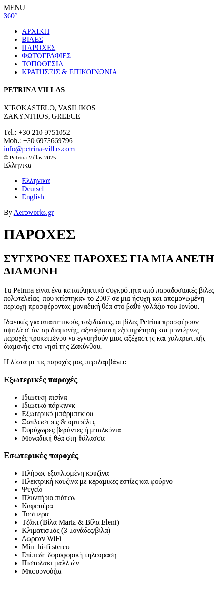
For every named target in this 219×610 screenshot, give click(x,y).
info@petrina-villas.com (39, 149)
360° (10, 16)
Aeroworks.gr (34, 212)
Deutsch (33, 189)
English (33, 197)
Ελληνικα (36, 180)
